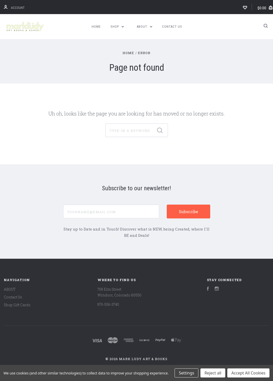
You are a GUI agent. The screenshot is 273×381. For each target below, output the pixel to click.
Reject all (212, 373)
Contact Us (172, 26)
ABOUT (144, 26)
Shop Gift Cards (17, 304)
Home (96, 26)
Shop (117, 26)
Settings (186, 373)
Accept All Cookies (248, 373)
